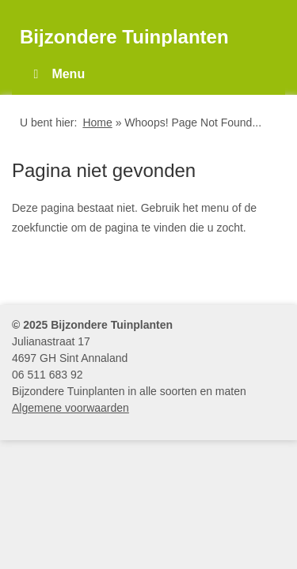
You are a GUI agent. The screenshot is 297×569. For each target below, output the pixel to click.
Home (97, 122)
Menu (56, 74)
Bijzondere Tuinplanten (124, 37)
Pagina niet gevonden (104, 170)
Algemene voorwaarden (70, 407)
